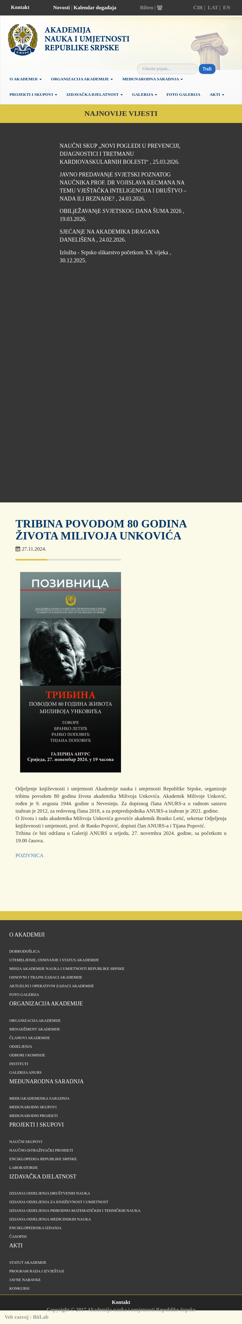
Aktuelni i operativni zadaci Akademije (51, 986)
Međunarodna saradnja (152, 79)
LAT (213, 8)
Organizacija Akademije (82, 79)
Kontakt (20, 7)
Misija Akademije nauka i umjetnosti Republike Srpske (66, 969)
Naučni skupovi (25, 1142)
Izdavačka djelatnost (95, 94)
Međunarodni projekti (33, 1116)
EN (226, 8)
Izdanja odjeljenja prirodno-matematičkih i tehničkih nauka (74, 1210)
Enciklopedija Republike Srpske (43, 1159)
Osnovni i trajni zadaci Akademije (45, 977)
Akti (217, 94)
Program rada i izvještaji (36, 1271)
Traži (207, 68)
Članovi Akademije (29, 1038)
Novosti (61, 8)
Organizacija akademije (46, 1003)
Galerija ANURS (25, 1072)
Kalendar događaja (95, 8)
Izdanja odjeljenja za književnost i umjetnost (58, 1202)
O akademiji (26, 79)
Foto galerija (183, 94)
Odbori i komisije (27, 1055)
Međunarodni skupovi (33, 1107)
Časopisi (18, 1236)
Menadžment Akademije (34, 1029)
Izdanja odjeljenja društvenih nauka (49, 1193)
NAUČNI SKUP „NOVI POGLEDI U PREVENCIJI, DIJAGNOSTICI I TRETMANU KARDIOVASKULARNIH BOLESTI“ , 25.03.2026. (120, 154)
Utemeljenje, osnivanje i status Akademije (54, 960)
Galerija (144, 94)
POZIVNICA (29, 855)
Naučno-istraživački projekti (41, 1150)
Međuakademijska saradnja (39, 1098)
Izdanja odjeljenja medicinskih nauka (50, 1219)
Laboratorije (23, 1167)
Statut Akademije (27, 1262)
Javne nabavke (25, 1280)
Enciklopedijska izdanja (35, 1228)
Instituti (18, 1064)
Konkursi (19, 1288)
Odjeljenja (20, 1046)
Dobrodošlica (24, 951)
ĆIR (198, 8)
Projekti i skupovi (33, 94)
